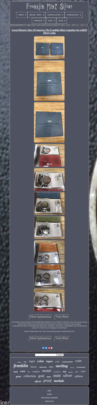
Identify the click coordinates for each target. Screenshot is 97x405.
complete (36, 371)
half (64, 372)
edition (79, 376)
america (72, 367)
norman (19, 362)
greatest (71, 372)
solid (83, 371)
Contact (49, 394)
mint (57, 375)
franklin (21, 365)
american (43, 367)
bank (16, 372)
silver (67, 375)
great (18, 376)
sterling (62, 366)
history (33, 367)
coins (40, 361)
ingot (32, 361)
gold (41, 376)
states (49, 377)
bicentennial (81, 367)
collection (29, 376)
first (29, 372)
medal (46, 371)
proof (47, 380)
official (38, 381)
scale (57, 361)
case (25, 362)
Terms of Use (49, 401)
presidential (56, 372)
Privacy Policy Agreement (49, 397)
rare (22, 371)
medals (59, 381)
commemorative (67, 362)
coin (78, 361)
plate (76, 372)
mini (51, 367)
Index (49, 390)
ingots (49, 361)
